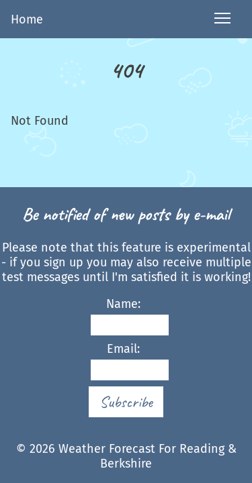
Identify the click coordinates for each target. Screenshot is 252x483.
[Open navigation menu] (222, 19)
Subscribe (126, 402)
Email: (123, 361)
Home (27, 19)
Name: (123, 316)
